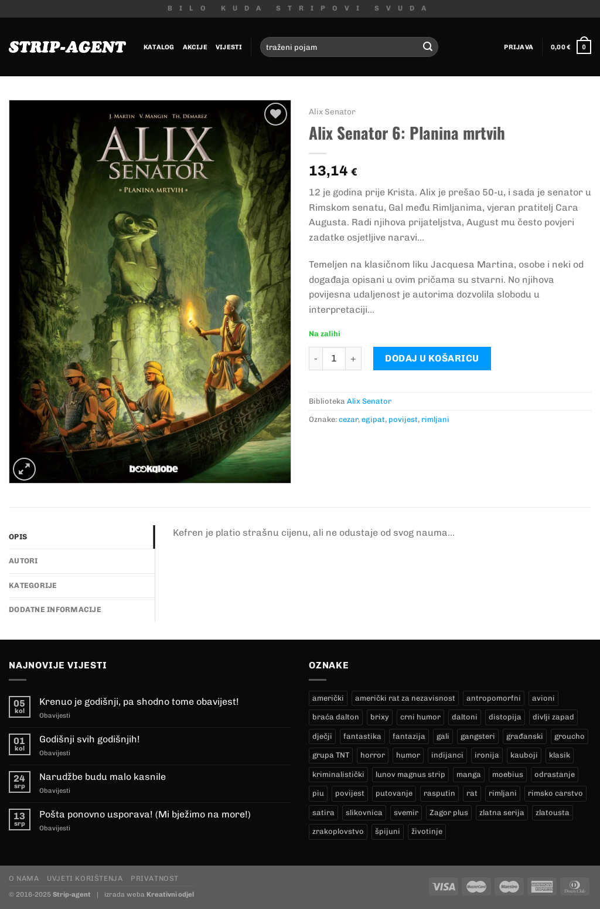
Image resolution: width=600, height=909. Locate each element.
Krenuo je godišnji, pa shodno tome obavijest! (139, 701)
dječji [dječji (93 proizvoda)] (322, 736)
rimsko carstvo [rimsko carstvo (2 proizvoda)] (555, 793)
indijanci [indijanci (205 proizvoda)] (447, 755)
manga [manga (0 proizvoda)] (468, 774)
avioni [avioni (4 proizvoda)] (543, 698)
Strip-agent (72, 894)
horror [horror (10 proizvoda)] (372, 755)
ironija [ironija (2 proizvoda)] (487, 755)
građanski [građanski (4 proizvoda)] (524, 736)
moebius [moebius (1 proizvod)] (507, 774)
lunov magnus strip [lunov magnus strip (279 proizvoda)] (410, 774)
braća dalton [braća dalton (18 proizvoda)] (335, 716)
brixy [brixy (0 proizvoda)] (379, 716)
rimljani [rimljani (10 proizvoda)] (503, 793)
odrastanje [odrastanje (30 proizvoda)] (554, 774)
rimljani (435, 419)
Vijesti (229, 47)
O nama (24, 878)
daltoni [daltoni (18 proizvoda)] (465, 716)
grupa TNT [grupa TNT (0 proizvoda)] (330, 755)
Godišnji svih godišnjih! (89, 739)
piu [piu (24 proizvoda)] (318, 793)
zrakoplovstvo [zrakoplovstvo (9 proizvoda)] (338, 831)
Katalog (159, 47)
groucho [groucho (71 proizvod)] (569, 736)
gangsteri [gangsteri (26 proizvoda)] (478, 736)
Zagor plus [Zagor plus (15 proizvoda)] (448, 812)
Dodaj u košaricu (432, 358)
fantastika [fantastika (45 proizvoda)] (362, 736)
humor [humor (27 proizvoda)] (408, 755)
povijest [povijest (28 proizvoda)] (349, 793)
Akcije (195, 47)
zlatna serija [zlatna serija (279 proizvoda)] (501, 812)
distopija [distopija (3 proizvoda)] (505, 716)
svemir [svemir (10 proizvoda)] (406, 812)
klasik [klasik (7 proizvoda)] (559, 755)
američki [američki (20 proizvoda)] (328, 698)
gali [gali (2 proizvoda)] (443, 736)
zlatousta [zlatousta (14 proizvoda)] (553, 812)
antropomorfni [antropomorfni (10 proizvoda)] (493, 698)
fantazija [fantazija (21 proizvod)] (409, 736)
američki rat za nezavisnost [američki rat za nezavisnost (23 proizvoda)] (405, 698)
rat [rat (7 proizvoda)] (472, 793)
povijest (403, 419)
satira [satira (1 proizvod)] (323, 812)
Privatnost (155, 878)
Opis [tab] (18, 536)
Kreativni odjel (170, 894)
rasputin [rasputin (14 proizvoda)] (439, 793)
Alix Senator (332, 111)
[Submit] (428, 47)
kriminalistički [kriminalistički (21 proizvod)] (338, 774)
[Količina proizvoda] (334, 358)
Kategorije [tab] (33, 585)
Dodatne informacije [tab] (55, 609)
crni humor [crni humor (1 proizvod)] (420, 716)
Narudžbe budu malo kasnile (102, 776)
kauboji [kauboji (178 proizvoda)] (524, 755)
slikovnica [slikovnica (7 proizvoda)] (364, 812)
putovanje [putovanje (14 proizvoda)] (394, 793)
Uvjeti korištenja (84, 878)
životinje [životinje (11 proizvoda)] (426, 831)
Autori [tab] (23, 560)
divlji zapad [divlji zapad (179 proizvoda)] (553, 716)
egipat (373, 419)
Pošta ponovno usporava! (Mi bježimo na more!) (145, 814)
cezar (348, 419)
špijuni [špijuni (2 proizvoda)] (387, 831)
